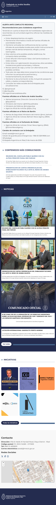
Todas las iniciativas (10, 423)
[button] (28, 470)
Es (54, 11)
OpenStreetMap (49, 482)
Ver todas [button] (6, 344)
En (51, 11)
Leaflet (44, 482)
